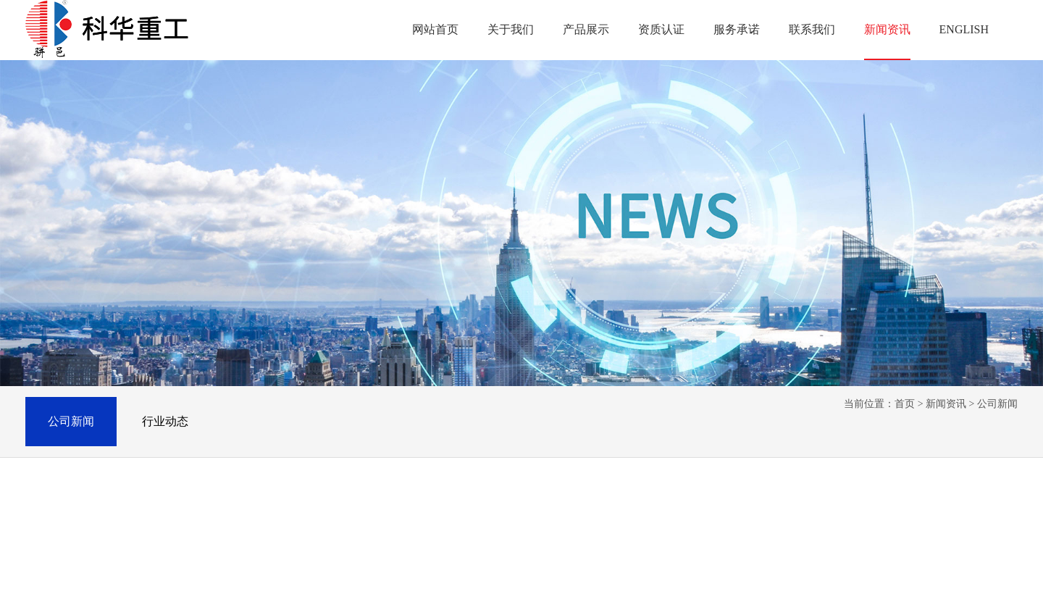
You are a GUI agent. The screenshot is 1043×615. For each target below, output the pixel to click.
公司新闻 (71, 421)
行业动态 (165, 421)
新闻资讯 (946, 403)
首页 (905, 403)
